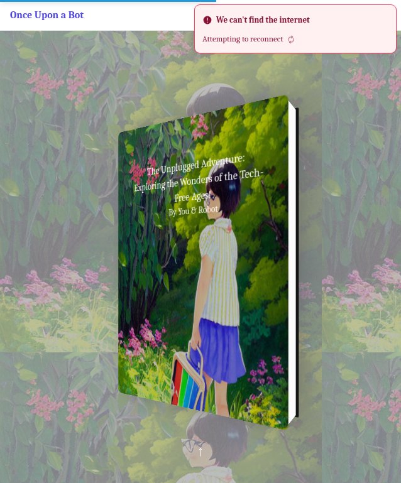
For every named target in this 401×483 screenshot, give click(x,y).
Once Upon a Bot (47, 15)
